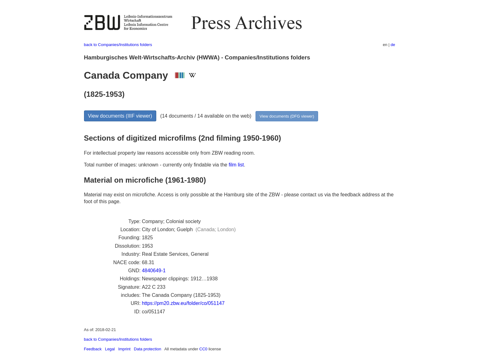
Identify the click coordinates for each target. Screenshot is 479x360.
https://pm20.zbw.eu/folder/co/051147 (183, 303)
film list (236, 164)
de (393, 44)
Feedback (93, 349)
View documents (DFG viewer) (287, 116)
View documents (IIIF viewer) (120, 116)
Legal (110, 349)
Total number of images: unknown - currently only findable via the (156, 164)
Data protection (147, 349)
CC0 (203, 349)
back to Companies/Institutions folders (118, 44)
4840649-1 (154, 270)
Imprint (124, 349)
